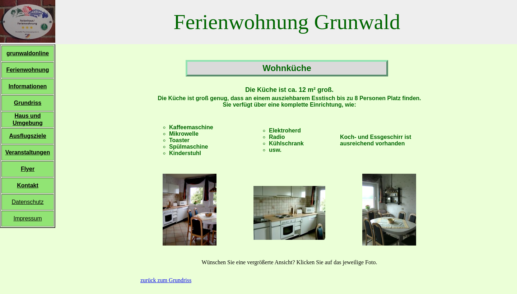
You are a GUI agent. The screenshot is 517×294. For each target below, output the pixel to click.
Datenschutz (28, 202)
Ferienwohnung (27, 70)
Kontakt (27, 185)
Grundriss (27, 103)
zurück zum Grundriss (165, 280)
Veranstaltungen (27, 152)
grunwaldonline (27, 53)
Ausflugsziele (27, 136)
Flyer (27, 169)
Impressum (27, 218)
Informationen (28, 86)
